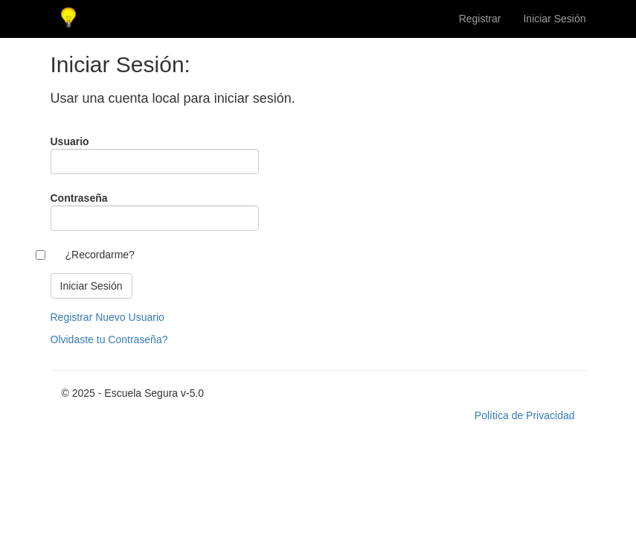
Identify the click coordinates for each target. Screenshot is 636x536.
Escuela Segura (69, 18)
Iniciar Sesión (554, 19)
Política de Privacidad (525, 415)
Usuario (70, 141)
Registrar (480, 19)
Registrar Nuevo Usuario (107, 317)
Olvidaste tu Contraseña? (109, 339)
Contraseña (79, 198)
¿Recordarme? (100, 255)
